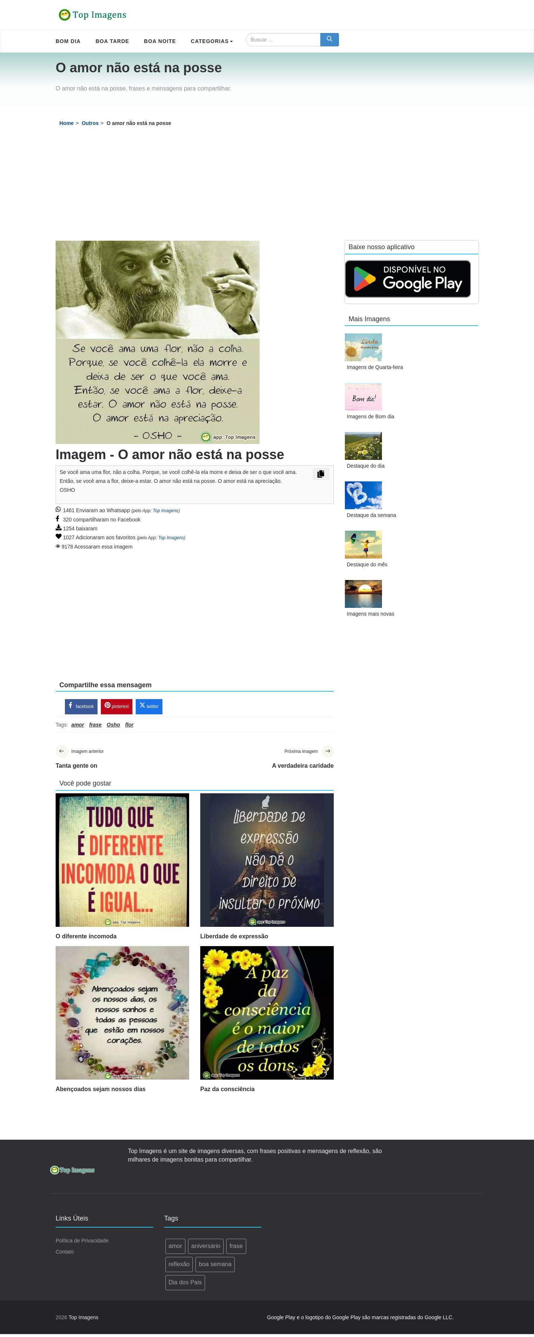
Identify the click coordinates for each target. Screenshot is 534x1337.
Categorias (212, 41)
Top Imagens (165, 510)
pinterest (117, 707)
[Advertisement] (267, 185)
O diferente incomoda (86, 939)
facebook (81, 707)
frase (236, 1249)
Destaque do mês (367, 564)
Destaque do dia (366, 466)
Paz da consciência (227, 1092)
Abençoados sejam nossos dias (101, 1092)
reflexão (179, 1267)
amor (175, 1249)
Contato (65, 1255)
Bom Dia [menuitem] (68, 41)
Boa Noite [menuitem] (160, 41)
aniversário (205, 1249)
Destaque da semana (371, 515)
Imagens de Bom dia (370, 416)
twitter (148, 707)
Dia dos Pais (185, 1285)
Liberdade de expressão (234, 939)
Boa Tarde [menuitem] (112, 41)
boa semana (215, 1267)
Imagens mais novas (370, 614)
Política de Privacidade (82, 1244)
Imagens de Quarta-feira (375, 367)
